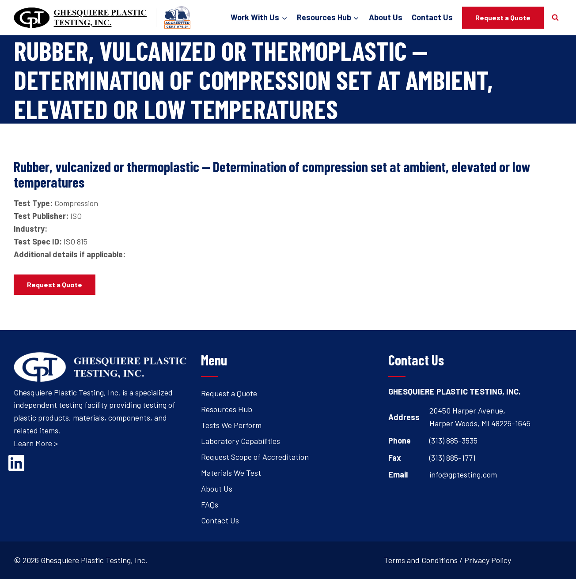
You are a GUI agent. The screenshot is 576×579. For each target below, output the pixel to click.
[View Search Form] (555, 18)
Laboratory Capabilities (240, 441)
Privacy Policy (487, 560)
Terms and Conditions (421, 560)
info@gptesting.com (463, 474)
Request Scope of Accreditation (255, 457)
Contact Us (432, 17)
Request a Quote (503, 17)
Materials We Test (231, 472)
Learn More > (36, 443)
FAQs (209, 504)
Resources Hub (226, 409)
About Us (385, 17)
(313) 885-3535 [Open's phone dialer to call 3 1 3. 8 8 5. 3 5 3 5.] (453, 440)
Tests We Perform (231, 425)
